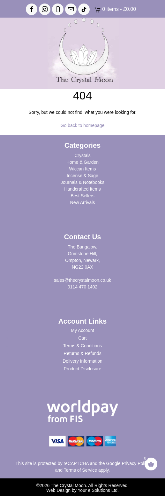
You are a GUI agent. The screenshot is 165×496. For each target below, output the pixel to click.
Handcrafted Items (82, 189)
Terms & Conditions (82, 345)
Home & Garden (82, 162)
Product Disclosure (82, 368)
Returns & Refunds (82, 353)
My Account (82, 330)
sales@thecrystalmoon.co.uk (82, 280)
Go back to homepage (83, 125)
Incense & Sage (82, 175)
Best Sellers (82, 195)
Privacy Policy (135, 463)
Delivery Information (82, 361)
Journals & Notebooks (82, 182)
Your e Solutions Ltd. (98, 490)
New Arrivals (82, 202)
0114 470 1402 (82, 286)
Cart (82, 338)
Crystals (82, 155)
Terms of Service (80, 470)
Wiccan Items (82, 168)
